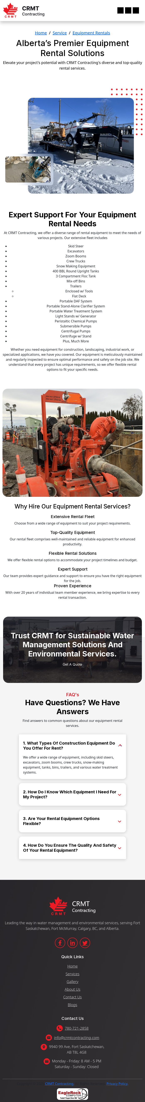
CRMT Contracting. (59, 1083)
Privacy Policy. (117, 1083)
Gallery (73, 981)
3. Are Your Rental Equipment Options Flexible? (61, 821)
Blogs (72, 1004)
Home (41, 33)
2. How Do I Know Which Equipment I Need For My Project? (69, 794)
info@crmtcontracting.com (76, 1037)
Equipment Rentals (91, 33)
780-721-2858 (76, 1028)
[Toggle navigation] (128, 10)
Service (60, 33)
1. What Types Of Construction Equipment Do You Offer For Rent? (69, 746)
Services (72, 973)
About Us (72, 989)
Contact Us (72, 996)
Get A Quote (72, 78)
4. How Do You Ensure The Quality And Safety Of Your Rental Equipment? (69, 848)
